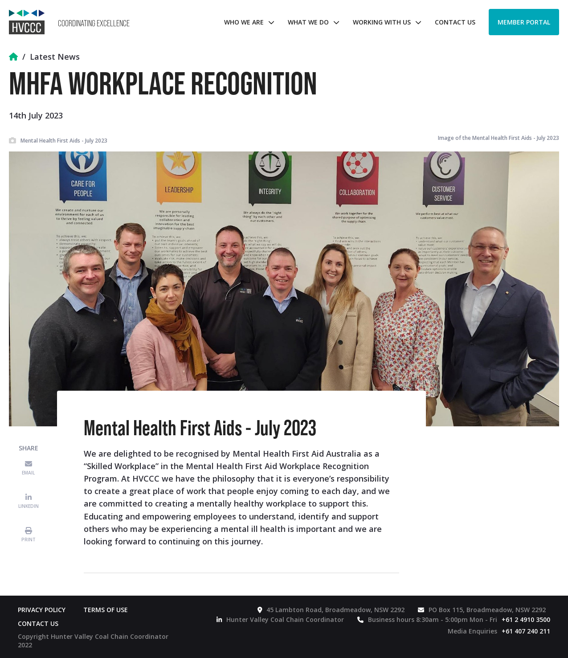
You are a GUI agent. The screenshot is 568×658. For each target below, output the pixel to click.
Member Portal (524, 22)
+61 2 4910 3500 (526, 619)
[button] (247, 22)
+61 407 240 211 (526, 631)
